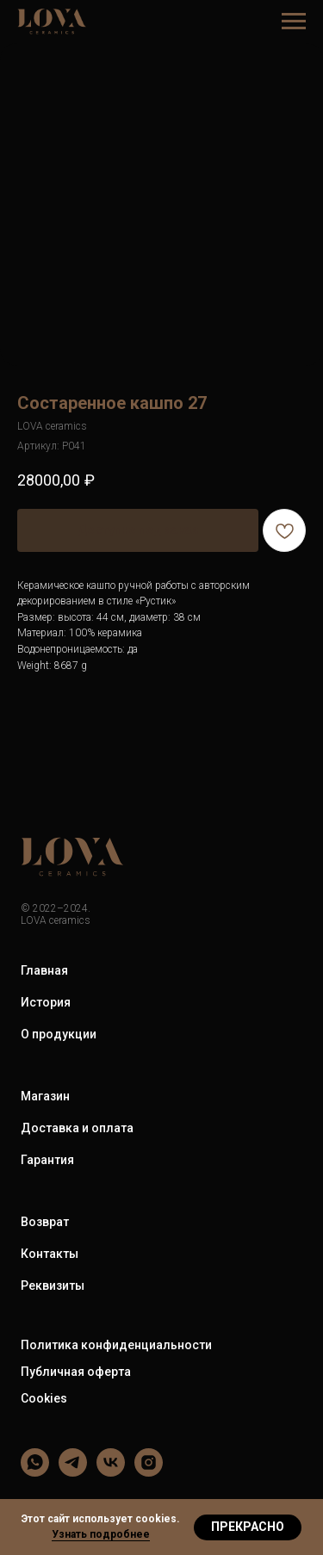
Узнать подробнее (101, 1534)
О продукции (58, 1034)
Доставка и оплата (77, 1128)
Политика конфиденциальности (116, 1345)
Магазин (45, 1096)
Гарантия (47, 1160)
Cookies (44, 1398)
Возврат (45, 1222)
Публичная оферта (76, 1371)
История (46, 1002)
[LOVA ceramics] (35, 1472)
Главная (44, 970)
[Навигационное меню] (294, 21)
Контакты (49, 1254)
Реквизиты (52, 1285)
